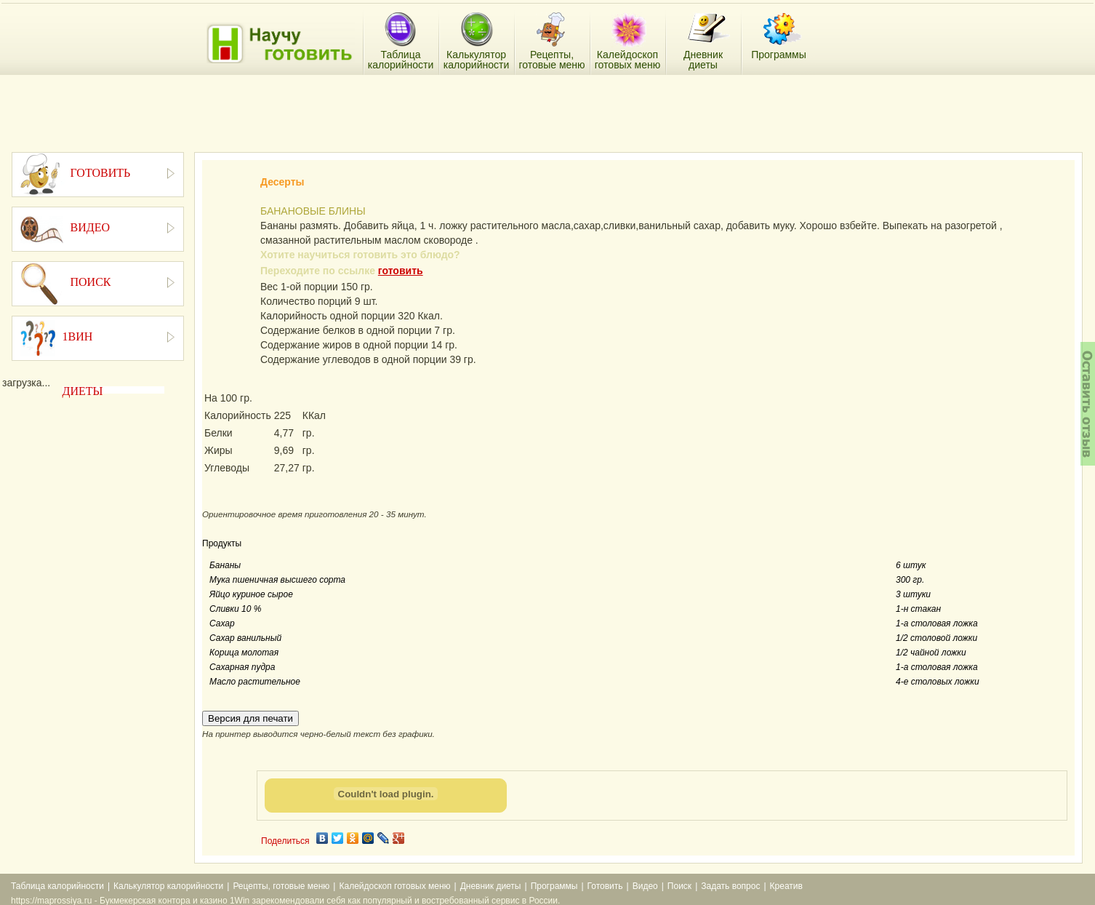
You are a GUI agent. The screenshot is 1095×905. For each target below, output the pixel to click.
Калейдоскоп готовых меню (394, 886)
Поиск (679, 886)
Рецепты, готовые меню (281, 886)
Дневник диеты (490, 886)
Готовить (605, 886)
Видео (645, 886)
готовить (400, 270)
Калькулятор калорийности (168, 886)
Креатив (786, 886)
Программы (554, 886)
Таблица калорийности (57, 886)
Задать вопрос (730, 886)
